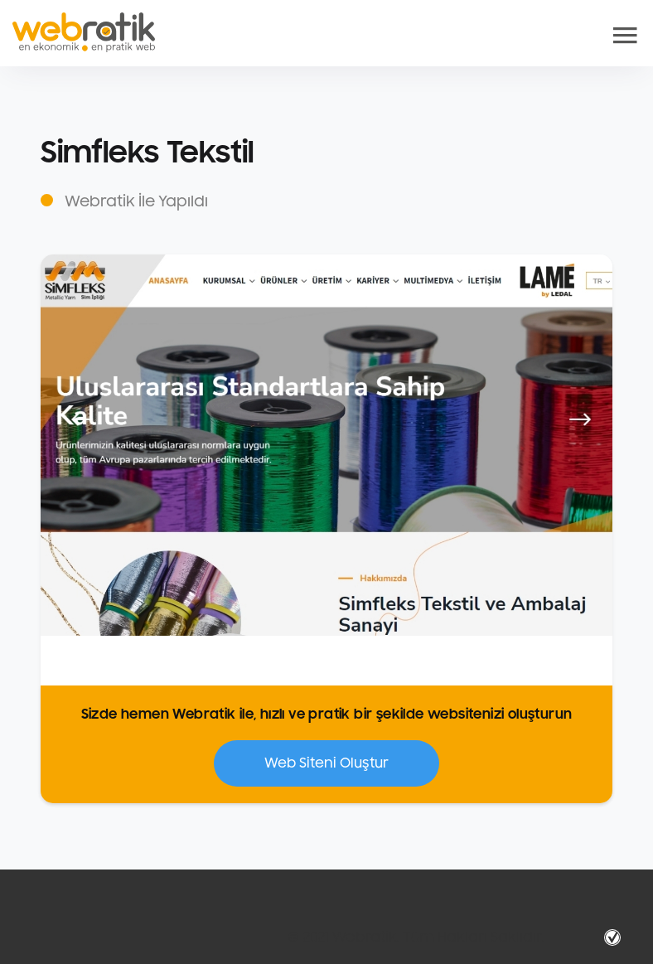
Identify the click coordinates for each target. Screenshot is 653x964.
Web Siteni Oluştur (326, 763)
